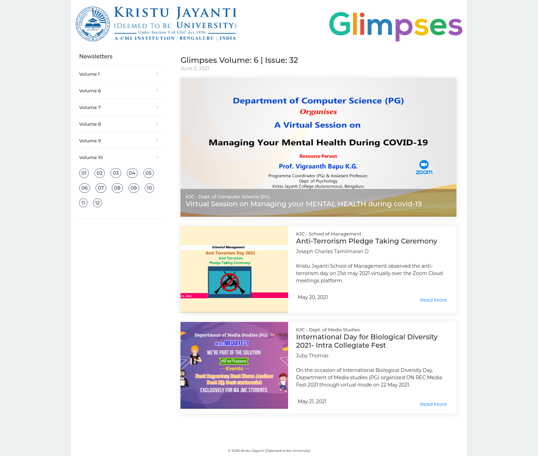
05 (148, 173)
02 (99, 173)
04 (132, 173)
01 (84, 173)
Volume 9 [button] (119, 140)
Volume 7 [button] (119, 107)
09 (134, 188)
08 (117, 188)
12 (97, 203)
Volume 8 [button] (119, 124)
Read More (433, 300)
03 (116, 173)
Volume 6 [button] (119, 90)
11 (83, 203)
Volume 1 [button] (119, 74)
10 (149, 188)
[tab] (120, 74)
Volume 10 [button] (119, 157)
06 (85, 188)
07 (101, 188)
